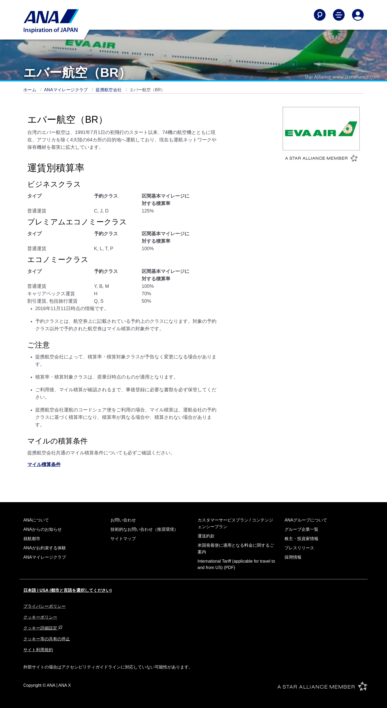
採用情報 (292, 557)
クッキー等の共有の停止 (46, 639)
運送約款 (206, 536)
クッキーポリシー (40, 617)
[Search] (320, 15)
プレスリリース (299, 548)
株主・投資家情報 (301, 538)
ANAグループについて (305, 520)
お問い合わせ (123, 520)
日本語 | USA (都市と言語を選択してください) (67, 590)
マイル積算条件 (44, 464)
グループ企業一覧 (301, 529)
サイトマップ (123, 538)
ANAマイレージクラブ (66, 90)
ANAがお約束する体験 (44, 548)
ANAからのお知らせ (42, 529)
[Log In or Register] (358, 15)
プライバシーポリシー (44, 606)
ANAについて (36, 520)
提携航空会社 (109, 90)
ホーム (30, 90)
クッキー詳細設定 (43, 628)
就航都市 (31, 538)
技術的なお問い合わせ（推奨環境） (144, 529)
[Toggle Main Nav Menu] (339, 15)
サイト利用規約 (38, 650)
